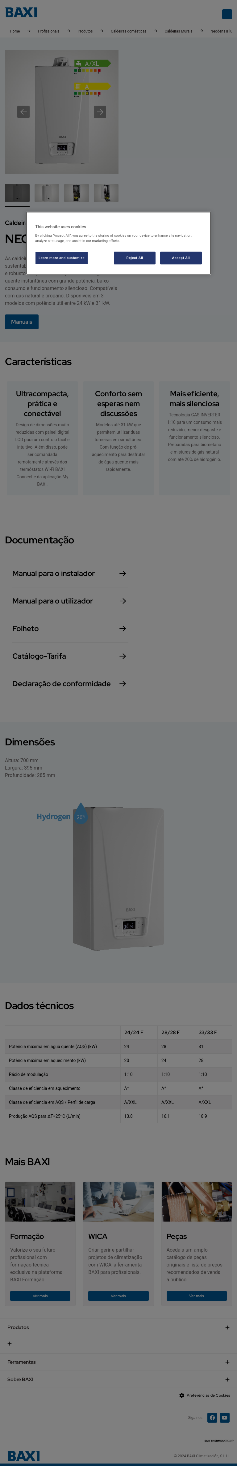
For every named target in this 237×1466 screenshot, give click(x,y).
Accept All (181, 258)
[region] (118, 243)
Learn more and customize (62, 258)
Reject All (135, 258)
